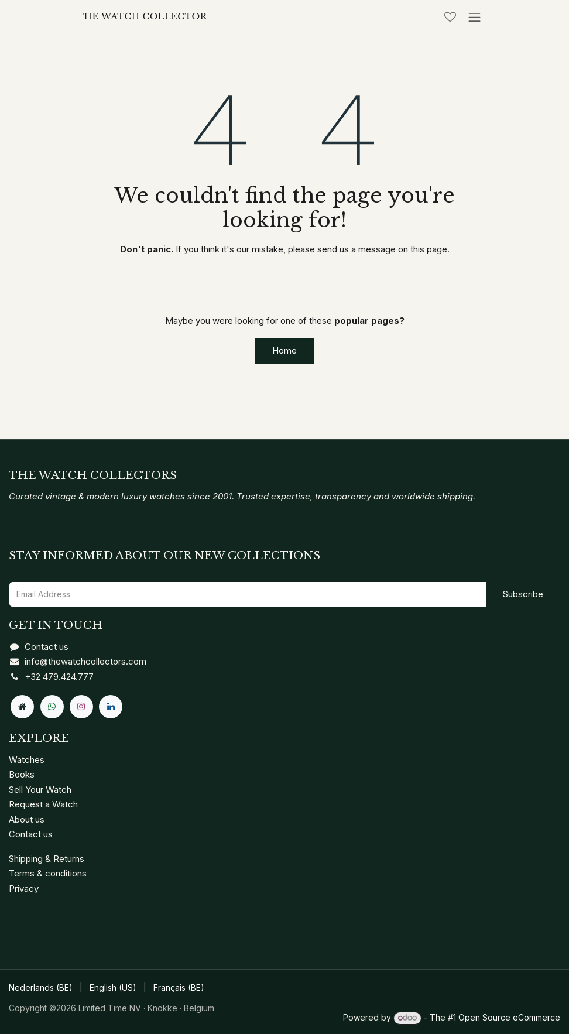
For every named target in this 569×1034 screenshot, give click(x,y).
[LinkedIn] (110, 706)
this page (428, 249)
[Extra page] (22, 706)
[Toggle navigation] (474, 17)
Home (284, 350)
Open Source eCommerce (509, 1017)
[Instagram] (81, 706)
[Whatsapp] (52, 706)
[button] (523, 594)
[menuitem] (41, 988)
